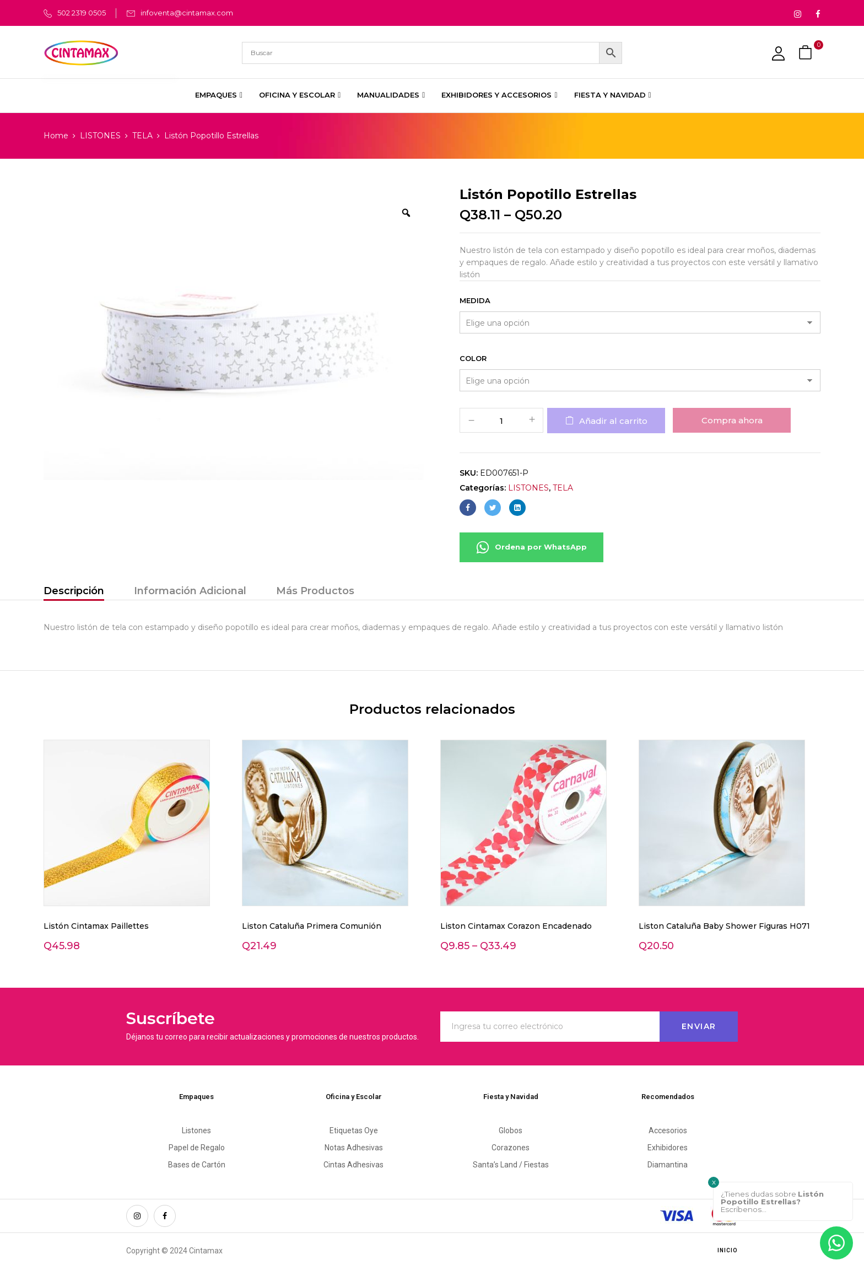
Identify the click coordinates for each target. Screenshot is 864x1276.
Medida (475, 300)
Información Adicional (190, 591)
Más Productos (315, 591)
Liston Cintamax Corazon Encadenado (516, 926)
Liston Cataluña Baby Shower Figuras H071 (724, 926)
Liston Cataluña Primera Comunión (311, 926)
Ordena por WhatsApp (531, 547)
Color (473, 358)
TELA (142, 136)
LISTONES (100, 136)
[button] (806, 53)
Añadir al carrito (613, 421)
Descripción (74, 591)
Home (56, 136)
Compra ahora (732, 420)
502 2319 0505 (81, 12)
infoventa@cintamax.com (187, 12)
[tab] (74, 592)
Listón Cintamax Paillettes (96, 926)
